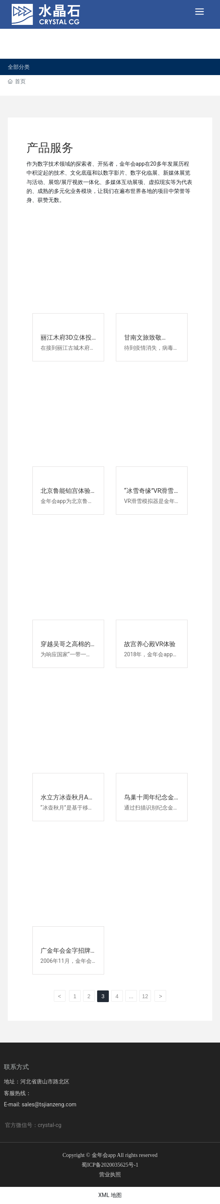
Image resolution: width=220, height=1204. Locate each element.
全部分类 (19, 67)
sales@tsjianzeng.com (48, 1104)
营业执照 (110, 1174)
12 (145, 996)
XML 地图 (110, 1195)
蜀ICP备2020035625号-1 (110, 1165)
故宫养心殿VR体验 (150, 644)
